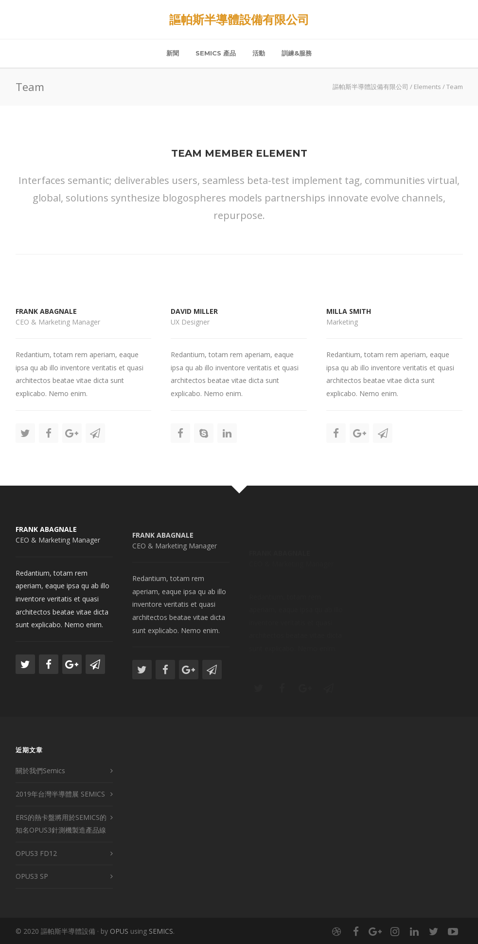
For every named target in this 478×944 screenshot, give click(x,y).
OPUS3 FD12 (36, 853)
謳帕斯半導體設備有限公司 (239, 19)
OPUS (119, 931)
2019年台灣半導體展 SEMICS (60, 794)
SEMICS (161, 931)
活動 (258, 53)
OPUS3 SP (32, 876)
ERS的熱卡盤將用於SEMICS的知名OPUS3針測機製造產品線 (61, 824)
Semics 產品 (215, 53)
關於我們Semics (40, 770)
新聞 (172, 53)
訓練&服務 (297, 53)
